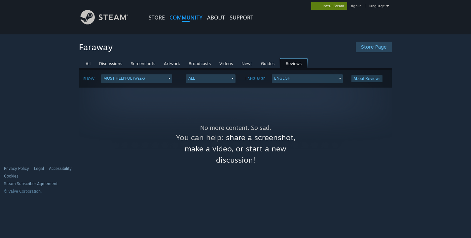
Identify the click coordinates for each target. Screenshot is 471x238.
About (216, 17)
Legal (39, 168)
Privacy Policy (16, 168)
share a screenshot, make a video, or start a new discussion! (240, 149)
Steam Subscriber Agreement (30, 183)
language (377, 6)
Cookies (11, 176)
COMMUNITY (185, 17)
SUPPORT (241, 17)
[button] (136, 78)
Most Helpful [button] (124, 78)
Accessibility (60, 168)
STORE (157, 17)
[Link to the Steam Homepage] (109, 22)
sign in (355, 6)
